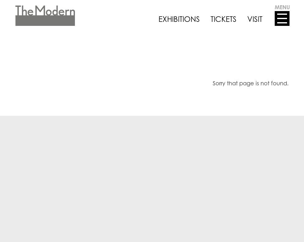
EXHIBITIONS (179, 19)
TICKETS (223, 19)
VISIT (254, 19)
